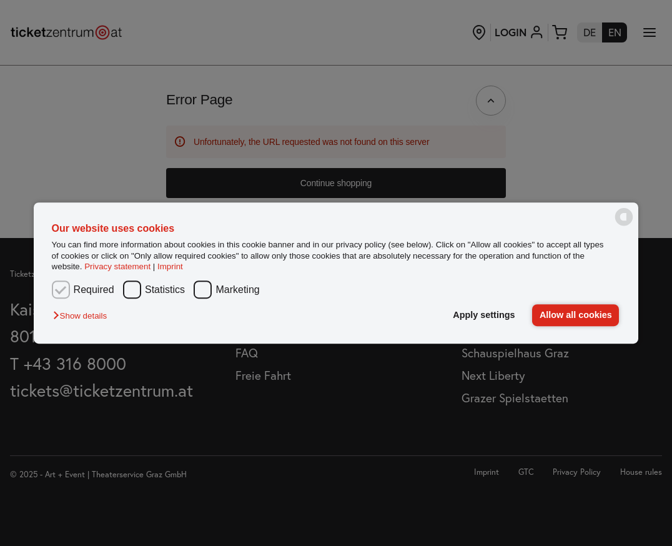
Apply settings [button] (484, 315)
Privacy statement (117, 266)
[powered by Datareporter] (624, 225)
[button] (83, 316)
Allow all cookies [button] (576, 315)
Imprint (170, 266)
